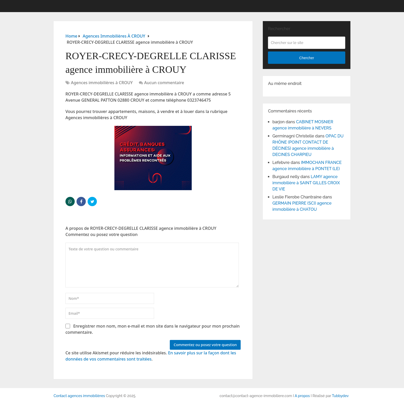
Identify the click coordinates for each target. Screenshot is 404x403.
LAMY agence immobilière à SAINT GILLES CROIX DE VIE (306, 182)
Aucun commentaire (164, 82)
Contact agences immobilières (79, 396)
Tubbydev (340, 396)
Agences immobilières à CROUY (102, 82)
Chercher (306, 58)
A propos (302, 396)
